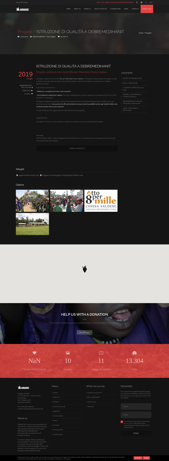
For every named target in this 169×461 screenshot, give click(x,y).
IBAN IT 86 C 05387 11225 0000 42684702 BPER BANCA (115, 2)
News (126, 9)
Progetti (148, 33)
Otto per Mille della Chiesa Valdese (71, 79)
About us (77, 9)
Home (68, 9)
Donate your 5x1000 (94, 392)
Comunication (115, 9)
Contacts (135, 9)
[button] (84, 268)
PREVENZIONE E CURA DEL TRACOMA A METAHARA (133, 102)
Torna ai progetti (77, 148)
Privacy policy (58, 430)
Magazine (56, 411)
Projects (87, 9)
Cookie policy (58, 434)
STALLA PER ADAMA (130, 83)
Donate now (146, 9)
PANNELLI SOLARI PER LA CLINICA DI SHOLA (132, 96)
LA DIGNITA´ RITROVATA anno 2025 (133, 89)
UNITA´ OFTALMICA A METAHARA (130, 109)
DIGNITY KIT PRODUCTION (132, 78)
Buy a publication (93, 397)
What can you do (100, 9)
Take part (90, 406)
